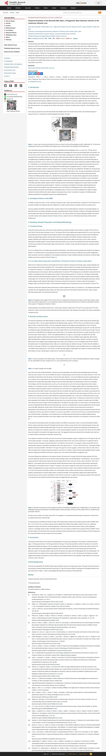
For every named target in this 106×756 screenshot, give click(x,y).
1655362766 (10, 99)
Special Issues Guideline (12, 51)
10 (58, 213)
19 (73, 395)
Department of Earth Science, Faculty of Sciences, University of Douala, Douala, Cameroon (52, 33)
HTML (50, 38)
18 (89, 346)
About (54, 8)
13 (53, 267)
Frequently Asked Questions (11, 67)
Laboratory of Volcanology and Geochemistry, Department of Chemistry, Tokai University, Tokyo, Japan (55, 31)
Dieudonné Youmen (65, 26)
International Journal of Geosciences (37, 17)
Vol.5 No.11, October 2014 (55, 17)
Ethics (7, 37)
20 (60, 434)
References (31, 592)
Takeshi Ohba (45, 26)
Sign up (46, 754)
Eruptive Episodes (36, 68)
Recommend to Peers (9, 70)
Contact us (7, 76)
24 (34, 468)
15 (52, 307)
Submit (73, 8)
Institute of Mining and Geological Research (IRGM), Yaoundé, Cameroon (47, 36)
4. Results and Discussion (38, 316)
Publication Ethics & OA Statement (13, 64)
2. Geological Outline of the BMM (40, 198)
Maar (29, 68)
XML (53, 38)
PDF (46, 38)
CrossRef (60, 601)
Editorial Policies (10, 32)
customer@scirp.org (12, 94)
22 (89, 458)
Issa (51, 26)
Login (98, 3)
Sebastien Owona (76, 26)
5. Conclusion (33, 537)
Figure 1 (36, 114)
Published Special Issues (12, 48)
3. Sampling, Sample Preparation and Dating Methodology (49, 222)
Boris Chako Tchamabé (34, 26)
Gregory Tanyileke (86, 26)
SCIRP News (72, 754)
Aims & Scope (10, 21)
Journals (28, 8)
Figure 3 (78, 423)
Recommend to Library (10, 73)
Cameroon (51, 68)
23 (53, 465)
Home (9, 8)
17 (71, 334)
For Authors (9, 30)
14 (83, 287)
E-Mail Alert (7, 58)
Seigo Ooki (56, 26)
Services (63, 8)
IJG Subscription (8, 61)
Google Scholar (61, 650)
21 (72, 443)
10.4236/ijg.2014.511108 (37, 38)
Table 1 (64, 320)
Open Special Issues (10, 45)
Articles (18, 8)
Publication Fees (10, 35)
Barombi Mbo (44, 68)
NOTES (31, 575)
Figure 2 (54, 257)
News (46, 8)
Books (37, 8)
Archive (8, 25)
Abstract (31, 41)
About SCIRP (83, 754)
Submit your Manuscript (58, 754)
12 (60, 213)
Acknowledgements (35, 562)
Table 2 (38, 323)
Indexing (8, 39)
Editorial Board (10, 28)
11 (29, 666)
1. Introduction (33, 87)
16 (37, 312)
